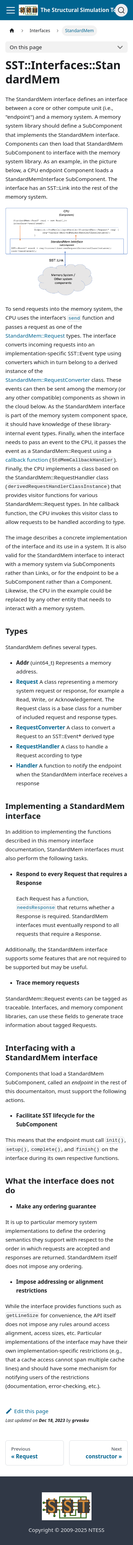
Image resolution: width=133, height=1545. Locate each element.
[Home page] (11, 30)
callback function (26, 459)
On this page (26, 47)
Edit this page (26, 1411)
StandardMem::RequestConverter (47, 379)
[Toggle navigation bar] (10, 10)
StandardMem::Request (35, 335)
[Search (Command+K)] (121, 10)
